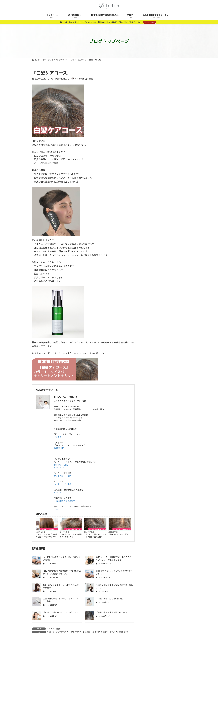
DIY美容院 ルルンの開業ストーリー (161, 256)
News (147, 262)
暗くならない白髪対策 (166, 166)
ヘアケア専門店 (75, 632)
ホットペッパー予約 (62, 475)
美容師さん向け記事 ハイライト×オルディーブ (164, 309)
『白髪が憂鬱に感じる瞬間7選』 (110, 598)
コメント (38, 655)
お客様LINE (59, 448)
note (56, 509)
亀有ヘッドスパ (109, 632)
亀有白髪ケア (123, 632)
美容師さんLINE (61, 464)
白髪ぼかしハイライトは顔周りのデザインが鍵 (71, 535)
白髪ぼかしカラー (153, 296)
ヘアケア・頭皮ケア (54, 628)
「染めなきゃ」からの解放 (118, 534)
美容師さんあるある (154, 302)
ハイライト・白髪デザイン (49, 529)
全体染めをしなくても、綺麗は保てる (171, 183)
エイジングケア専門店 (57, 632)
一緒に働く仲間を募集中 (64, 500)
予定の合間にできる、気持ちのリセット (171, 214)
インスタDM (59, 467)
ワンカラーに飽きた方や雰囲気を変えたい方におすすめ (46, 535)
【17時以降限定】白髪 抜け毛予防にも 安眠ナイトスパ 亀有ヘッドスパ (62, 572)
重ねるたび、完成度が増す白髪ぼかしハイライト (171, 152)
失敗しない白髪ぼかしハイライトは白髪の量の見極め (95, 535)
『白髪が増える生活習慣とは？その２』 (113, 612)
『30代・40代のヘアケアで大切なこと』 (61, 612)
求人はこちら (150, 22)
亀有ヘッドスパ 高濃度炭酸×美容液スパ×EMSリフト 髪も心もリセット (113, 558)
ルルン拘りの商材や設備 (156, 290)
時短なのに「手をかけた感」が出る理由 (171, 230)
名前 (35, 692)
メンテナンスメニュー (155, 285)
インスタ (58, 437)
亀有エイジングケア (92, 632)
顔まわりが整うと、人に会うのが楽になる (171, 199)
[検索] (182, 72)
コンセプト (150, 268)
